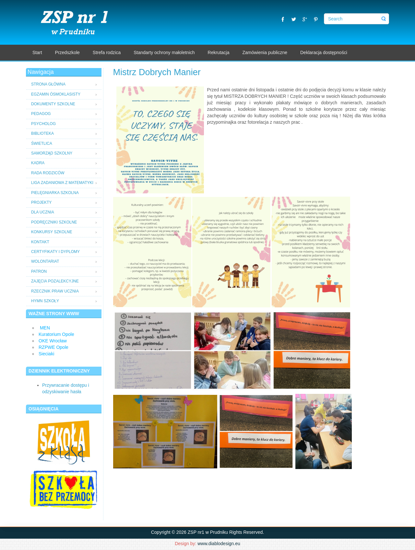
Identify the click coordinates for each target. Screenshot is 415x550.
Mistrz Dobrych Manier (157, 72)
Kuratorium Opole (56, 334)
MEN (45, 327)
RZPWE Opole (53, 347)
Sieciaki (46, 353)
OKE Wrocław (53, 340)
